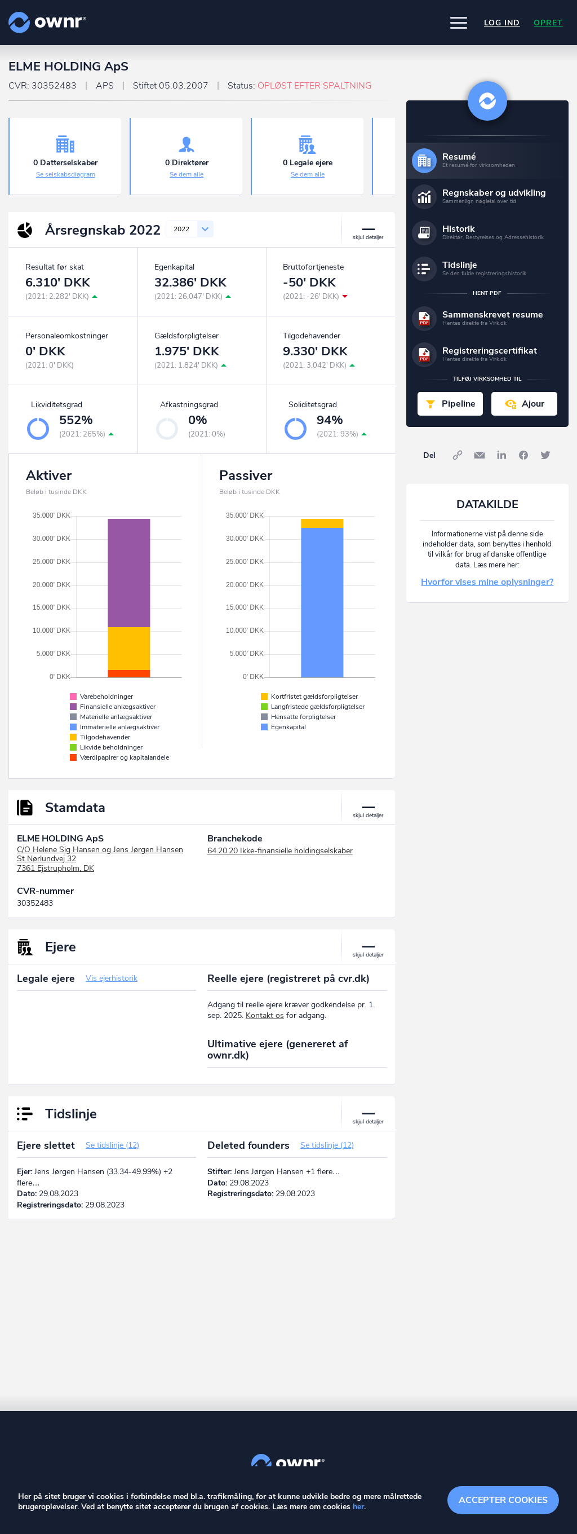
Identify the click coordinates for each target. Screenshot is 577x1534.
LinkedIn (501, 455)
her (358, 1506)
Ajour (533, 404)
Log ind (502, 22)
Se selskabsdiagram (65, 174)
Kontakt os (265, 1015)
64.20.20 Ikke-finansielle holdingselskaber (280, 850)
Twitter (545, 455)
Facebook (523, 455)
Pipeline (459, 404)
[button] (458, 22)
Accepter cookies (503, 1500)
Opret (548, 22)
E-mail (479, 455)
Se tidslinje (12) (112, 1145)
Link (457, 455)
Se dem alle (186, 174)
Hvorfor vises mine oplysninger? (487, 582)
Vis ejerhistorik (111, 978)
